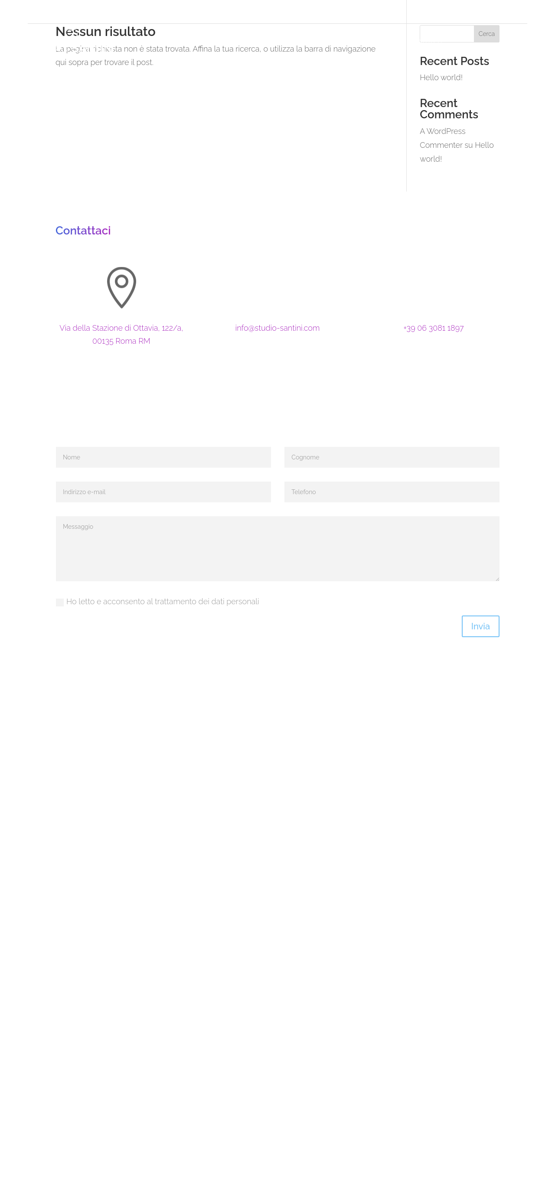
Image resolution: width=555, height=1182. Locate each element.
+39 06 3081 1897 (259, 11)
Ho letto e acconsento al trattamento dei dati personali (157, 601)
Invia (480, 626)
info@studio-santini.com (277, 327)
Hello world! (441, 77)
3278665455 (338, 11)
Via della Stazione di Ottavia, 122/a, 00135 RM (122, 11)
